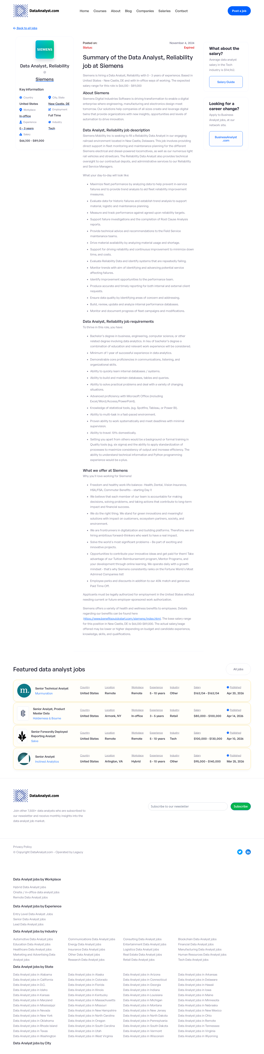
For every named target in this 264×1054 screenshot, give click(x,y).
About (115, 11)
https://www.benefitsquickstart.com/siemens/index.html (122, 618)
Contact (181, 11)
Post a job (239, 11)
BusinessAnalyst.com (226, 138)
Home (84, 11)
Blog (128, 11)
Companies (145, 11)
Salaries (164, 11)
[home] (36, 10)
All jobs (238, 669)
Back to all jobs (25, 28)
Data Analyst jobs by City (32, 1043)
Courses (100, 11)
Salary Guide (226, 82)
